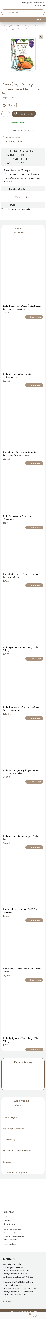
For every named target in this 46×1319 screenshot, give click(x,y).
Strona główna (9, 26)
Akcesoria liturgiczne (25, 26)
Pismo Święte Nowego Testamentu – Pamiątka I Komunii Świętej (20, 453)
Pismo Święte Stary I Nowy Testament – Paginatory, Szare (22, 575)
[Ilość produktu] (5, 114)
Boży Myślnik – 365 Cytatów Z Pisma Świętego (21, 910)
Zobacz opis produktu (12, 137)
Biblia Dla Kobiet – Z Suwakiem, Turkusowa (18, 518)
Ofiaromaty (7, 1162)
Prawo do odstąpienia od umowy (14, 1236)
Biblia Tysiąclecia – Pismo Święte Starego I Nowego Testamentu (22, 307)
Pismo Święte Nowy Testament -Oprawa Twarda (22, 970)
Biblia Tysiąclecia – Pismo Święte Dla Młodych (20, 649)
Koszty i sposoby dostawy (12, 1230)
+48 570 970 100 (36, 5)
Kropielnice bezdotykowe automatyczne (17, 1150)
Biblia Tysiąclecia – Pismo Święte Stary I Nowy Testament (21, 708)
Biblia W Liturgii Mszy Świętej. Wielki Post (20, 837)
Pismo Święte (22, 28)
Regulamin (7, 1220)
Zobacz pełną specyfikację (13, 141)
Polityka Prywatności (10, 1239)
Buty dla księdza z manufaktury (14, 1128)
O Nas (6, 1217)
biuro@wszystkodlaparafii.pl (31, 2)
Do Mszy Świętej (9, 1139)
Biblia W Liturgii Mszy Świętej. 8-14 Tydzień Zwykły (20, 375)
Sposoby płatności (10, 1233)
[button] (41, 37)
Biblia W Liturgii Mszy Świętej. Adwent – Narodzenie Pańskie (22, 772)
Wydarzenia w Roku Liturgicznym (15, 1172)
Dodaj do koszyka (25, 113)
